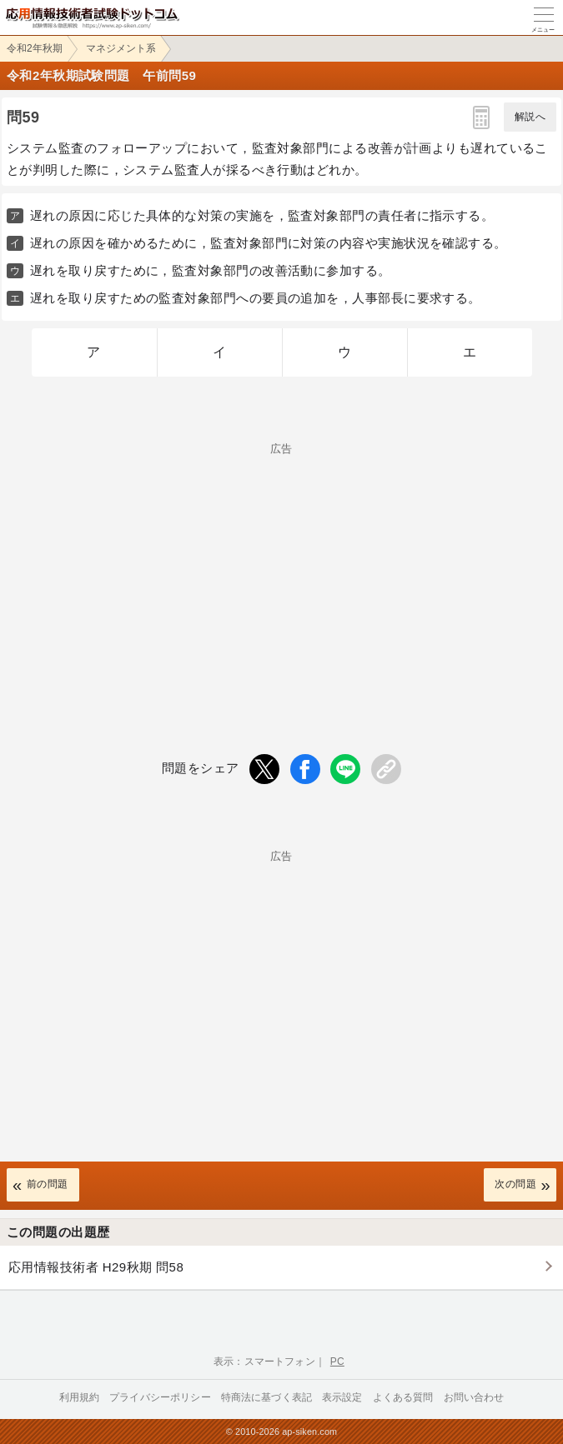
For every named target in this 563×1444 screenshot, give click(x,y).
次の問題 (515, 1184)
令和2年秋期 (35, 48)
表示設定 (342, 1397)
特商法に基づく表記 (266, 1397)
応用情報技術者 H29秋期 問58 (95, 1267)
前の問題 (47, 1184)
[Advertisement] (281, 570)
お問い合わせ (474, 1397)
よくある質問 (403, 1397)
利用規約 (79, 1397)
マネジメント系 (121, 48)
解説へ (530, 116)
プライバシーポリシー (160, 1397)
